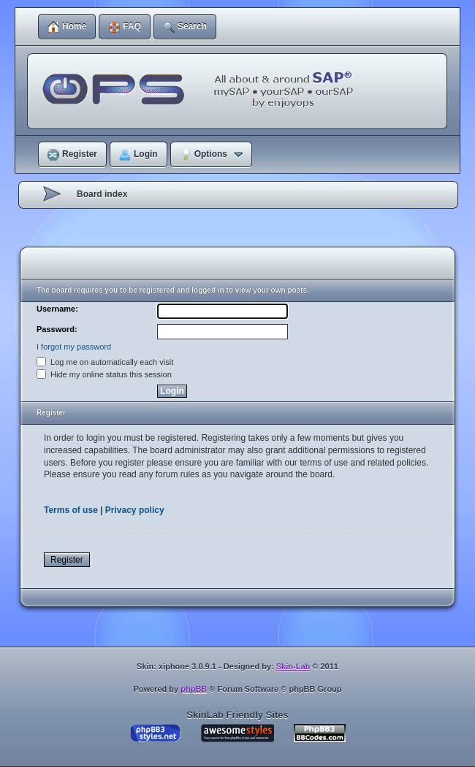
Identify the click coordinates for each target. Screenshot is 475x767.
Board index (102, 194)
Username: (57, 308)
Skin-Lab (293, 666)
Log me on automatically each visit (105, 362)
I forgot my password (74, 346)
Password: (57, 329)
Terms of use (71, 510)
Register (66, 560)
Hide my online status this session (104, 374)
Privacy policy (134, 510)
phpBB (193, 689)
